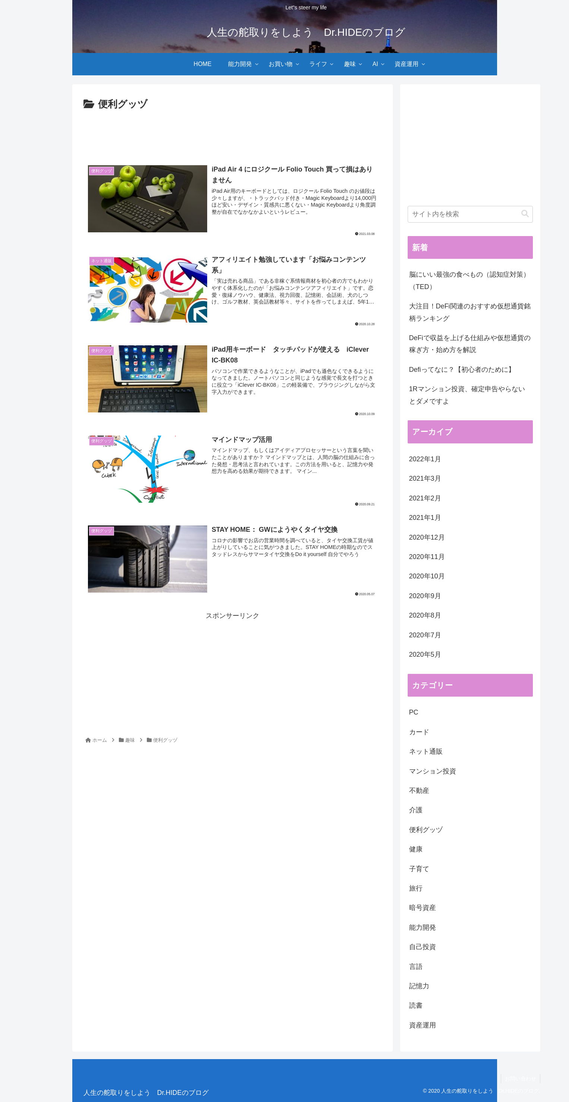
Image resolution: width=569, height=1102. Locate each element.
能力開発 (422, 927)
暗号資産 (422, 907)
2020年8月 (425, 615)
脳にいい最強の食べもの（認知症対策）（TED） (469, 280)
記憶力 (419, 986)
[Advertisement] (232, 133)
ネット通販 (426, 751)
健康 (416, 849)
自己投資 (422, 947)
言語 (416, 966)
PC (413, 712)
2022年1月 (425, 459)
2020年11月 (427, 557)
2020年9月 (425, 596)
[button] (525, 214)
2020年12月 (427, 537)
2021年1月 (425, 517)
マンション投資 (432, 771)
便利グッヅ (426, 829)
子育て (419, 869)
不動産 (419, 790)
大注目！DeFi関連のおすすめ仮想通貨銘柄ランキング (470, 312)
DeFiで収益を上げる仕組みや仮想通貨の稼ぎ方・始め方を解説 (470, 344)
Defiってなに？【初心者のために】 (462, 369)
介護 (416, 810)
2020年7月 (425, 635)
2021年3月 (425, 478)
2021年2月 (425, 498)
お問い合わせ (520, 1078)
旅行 (416, 888)
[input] (470, 214)
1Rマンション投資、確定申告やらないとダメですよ (467, 395)
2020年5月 (425, 654)
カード (419, 732)
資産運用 (422, 1025)
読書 (416, 1005)
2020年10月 (427, 576)
